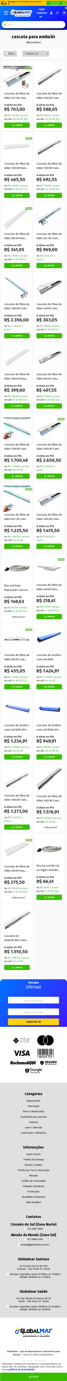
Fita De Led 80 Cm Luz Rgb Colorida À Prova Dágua (48, 868)
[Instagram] (27, 1344)
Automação (33, 1106)
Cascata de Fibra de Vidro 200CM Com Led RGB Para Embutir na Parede (49, 447)
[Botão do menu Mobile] (6, 13)
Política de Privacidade (33, 1181)
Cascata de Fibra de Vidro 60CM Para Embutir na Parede (17, 869)
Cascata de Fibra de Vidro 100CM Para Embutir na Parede (17, 377)
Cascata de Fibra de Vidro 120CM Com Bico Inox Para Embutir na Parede (49, 166)
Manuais (33, 1175)
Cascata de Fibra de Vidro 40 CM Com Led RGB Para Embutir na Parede (17, 96)
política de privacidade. (22, 1369)
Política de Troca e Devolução (33, 1170)
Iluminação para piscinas (33, 1116)
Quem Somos (33, 1154)
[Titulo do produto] (17, 77)
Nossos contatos (33, 1165)
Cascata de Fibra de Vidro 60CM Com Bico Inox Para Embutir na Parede (49, 377)
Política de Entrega (33, 1159)
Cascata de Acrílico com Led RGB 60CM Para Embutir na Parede (48, 728)
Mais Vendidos (33, 1202)
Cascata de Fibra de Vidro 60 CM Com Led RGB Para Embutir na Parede (49, 236)
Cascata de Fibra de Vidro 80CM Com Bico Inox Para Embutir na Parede (17, 657)
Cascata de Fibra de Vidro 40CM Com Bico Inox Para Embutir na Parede (49, 306)
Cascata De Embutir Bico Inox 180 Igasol (15, 938)
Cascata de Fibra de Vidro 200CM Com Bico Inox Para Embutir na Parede (49, 798)
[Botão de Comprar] (17, 125)
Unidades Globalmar (33, 1186)
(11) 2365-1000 (33, 1228)
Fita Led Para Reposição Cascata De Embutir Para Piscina (16, 588)
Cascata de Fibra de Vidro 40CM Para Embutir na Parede (49, 587)
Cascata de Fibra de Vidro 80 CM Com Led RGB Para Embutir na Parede (17, 517)
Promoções (33, 1191)
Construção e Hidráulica (33, 1132)
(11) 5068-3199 (33, 1239)
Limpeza (33, 1122)
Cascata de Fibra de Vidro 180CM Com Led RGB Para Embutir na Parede (17, 306)
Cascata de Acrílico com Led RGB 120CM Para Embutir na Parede (49, 657)
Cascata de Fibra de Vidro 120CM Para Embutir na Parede (17, 166)
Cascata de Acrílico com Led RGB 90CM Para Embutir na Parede (16, 728)
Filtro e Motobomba (33, 1111)
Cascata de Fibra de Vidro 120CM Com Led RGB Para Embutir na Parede (17, 447)
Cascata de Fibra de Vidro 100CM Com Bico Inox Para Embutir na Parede (49, 96)
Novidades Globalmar (33, 1197)
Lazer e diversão (33, 1127)
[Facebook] (40, 1344)
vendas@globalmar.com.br (33, 1244)
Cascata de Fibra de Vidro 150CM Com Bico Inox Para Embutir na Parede (17, 798)
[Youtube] (33, 1344)
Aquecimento (33, 1100)
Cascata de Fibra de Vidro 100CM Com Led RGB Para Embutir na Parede (49, 517)
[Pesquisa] (60, 25)
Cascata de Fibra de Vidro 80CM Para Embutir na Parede (17, 236)
